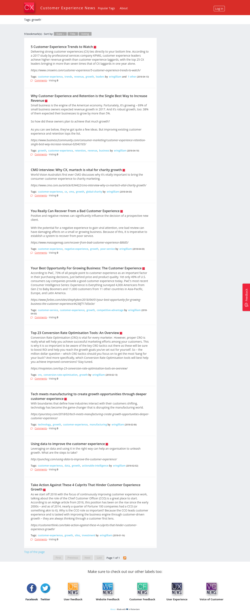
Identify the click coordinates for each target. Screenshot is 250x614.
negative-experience (76, 249)
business (104, 150)
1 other (132, 76)
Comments (41, 80)
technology (44, 424)
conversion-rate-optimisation (61, 374)
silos (77, 535)
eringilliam (115, 76)
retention (80, 150)
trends (68, 76)
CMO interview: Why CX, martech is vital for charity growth (76, 170)
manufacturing (98, 424)
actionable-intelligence (95, 465)
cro (40, 374)
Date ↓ (60, 34)
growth (90, 76)
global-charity (94, 191)
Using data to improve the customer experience (68, 444)
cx (66, 191)
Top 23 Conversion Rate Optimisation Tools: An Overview (75, 333)
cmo (71, 191)
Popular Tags (106, 8)
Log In (219, 8)
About (124, 8)
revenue (79, 76)
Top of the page (34, 552)
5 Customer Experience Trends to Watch (62, 47)
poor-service (107, 249)
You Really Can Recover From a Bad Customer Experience (75, 211)
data (67, 465)
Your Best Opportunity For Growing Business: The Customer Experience (86, 268)
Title (72, 34)
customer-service (48, 310)
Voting (85, 34)
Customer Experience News (67, 7)
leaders (100, 76)
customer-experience (50, 76)
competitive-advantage (110, 310)
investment (88, 535)
